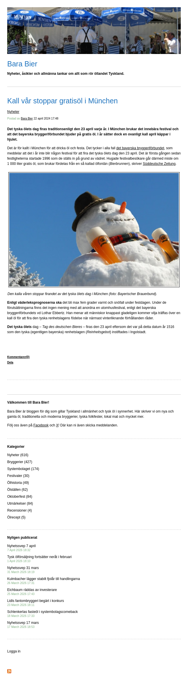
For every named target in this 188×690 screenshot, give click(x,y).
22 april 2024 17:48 (46, 118)
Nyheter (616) (17, 455)
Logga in (13, 651)
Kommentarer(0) (18, 357)
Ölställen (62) (17, 490)
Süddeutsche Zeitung (159, 164)
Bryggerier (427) (19, 462)
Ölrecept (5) (16, 517)
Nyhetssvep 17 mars (23, 625)
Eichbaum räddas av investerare (32, 592)
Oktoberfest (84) (19, 497)
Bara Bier (22, 64)
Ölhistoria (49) (18, 483)
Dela (10, 362)
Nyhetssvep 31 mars (23, 570)
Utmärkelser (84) (20, 503)
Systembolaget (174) (23, 469)
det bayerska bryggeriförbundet (140, 148)
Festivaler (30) (18, 476)
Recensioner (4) (19, 510)
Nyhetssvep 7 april (21, 548)
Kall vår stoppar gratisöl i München (62, 101)
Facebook (41, 425)
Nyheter (13, 112)
